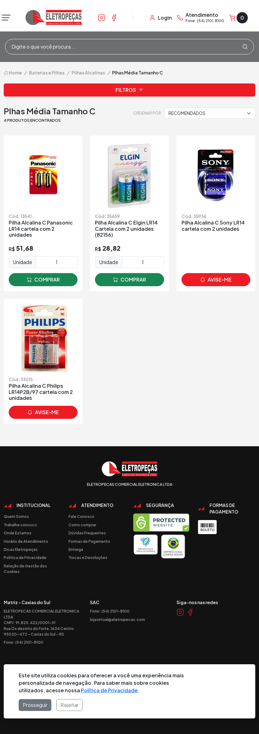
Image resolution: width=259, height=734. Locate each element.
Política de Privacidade (109, 690)
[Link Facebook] (114, 17)
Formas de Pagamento (89, 541)
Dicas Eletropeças (21, 549)
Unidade (22, 262)
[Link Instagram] (101, 17)
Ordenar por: (147, 113)
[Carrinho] (238, 17)
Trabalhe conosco (20, 524)
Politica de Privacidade (25, 557)
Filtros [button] (129, 90)
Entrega (75, 549)
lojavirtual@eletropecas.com (117, 619)
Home (13, 72)
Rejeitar (69, 705)
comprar (43, 279)
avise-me (216, 279)
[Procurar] (245, 46)
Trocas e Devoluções (87, 557)
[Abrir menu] (4, 17)
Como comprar (82, 524)
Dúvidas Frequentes (87, 532)
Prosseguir (35, 705)
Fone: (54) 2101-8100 (23, 642)
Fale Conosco (81, 516)
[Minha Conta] (160, 17)
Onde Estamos (17, 532)
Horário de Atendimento (26, 541)
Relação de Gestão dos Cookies (25, 568)
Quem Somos (16, 516)
